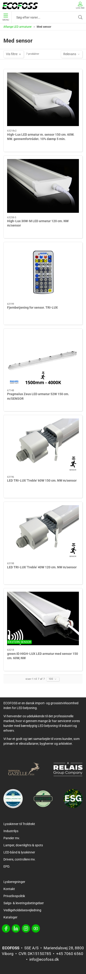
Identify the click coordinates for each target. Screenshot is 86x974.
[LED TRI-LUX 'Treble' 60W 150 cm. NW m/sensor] (43, 445)
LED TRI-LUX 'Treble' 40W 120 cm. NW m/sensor (42, 567)
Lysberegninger (14, 882)
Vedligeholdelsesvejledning (22, 910)
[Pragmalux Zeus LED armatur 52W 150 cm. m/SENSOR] (43, 359)
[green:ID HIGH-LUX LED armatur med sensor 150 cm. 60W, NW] (43, 618)
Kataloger (10, 917)
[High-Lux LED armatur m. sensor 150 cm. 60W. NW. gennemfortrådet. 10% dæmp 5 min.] (43, 99)
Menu (6, 17)
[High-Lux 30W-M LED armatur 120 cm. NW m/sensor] (43, 186)
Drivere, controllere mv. (19, 859)
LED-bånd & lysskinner (19, 852)
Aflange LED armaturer (17, 26)
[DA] (20, 5)
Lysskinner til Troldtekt (19, 824)
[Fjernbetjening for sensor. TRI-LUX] (43, 272)
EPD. (6, 866)
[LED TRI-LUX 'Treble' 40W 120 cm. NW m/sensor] (43, 532)
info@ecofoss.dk (44, 959)
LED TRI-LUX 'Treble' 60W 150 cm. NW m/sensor (42, 480)
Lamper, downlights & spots (23, 845)
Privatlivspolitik (14, 896)
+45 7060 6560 (69, 953)
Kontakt (9, 889)
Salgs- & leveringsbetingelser (23, 903)
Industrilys (10, 831)
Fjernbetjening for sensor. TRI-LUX (32, 307)
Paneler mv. (11, 838)
